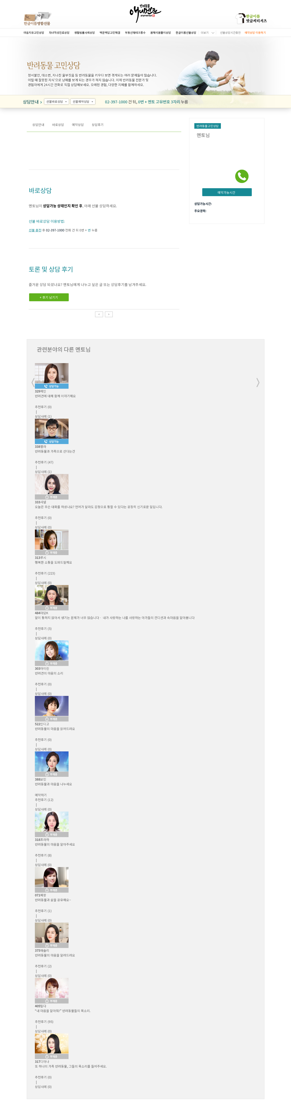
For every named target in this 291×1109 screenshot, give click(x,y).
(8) (43, 855)
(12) (44, 799)
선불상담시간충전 (230, 33)
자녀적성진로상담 (59, 33)
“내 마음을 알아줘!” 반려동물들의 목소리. (63, 1010)
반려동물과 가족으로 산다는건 (55, 451)
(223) (45, 573)
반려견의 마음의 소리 (49, 673)
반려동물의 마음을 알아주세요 (55, 844)
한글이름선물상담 (186, 33)
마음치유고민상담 (34, 33)
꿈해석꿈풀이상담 (160, 33)
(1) (43, 910)
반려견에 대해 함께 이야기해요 (55, 395)
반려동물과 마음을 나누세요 (53, 784)
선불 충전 (35, 230)
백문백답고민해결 (110, 33)
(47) (44, 462)
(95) (44, 1021)
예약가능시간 (226, 192)
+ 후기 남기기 (49, 297)
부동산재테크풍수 (135, 33)
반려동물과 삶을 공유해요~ (53, 899)
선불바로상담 (57, 101)
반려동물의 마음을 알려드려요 (55, 955)
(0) (43, 406)
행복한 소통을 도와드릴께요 (53, 562)
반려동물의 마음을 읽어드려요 (55, 728)
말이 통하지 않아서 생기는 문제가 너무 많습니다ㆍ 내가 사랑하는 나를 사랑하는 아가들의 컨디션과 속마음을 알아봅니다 (115, 617)
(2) (43, 966)
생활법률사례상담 (84, 33)
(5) (43, 628)
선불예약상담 (83, 101)
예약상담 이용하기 (255, 33)
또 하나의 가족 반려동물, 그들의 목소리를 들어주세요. (71, 1066)
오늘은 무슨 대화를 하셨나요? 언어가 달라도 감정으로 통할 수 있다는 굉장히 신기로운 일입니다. (98, 506)
